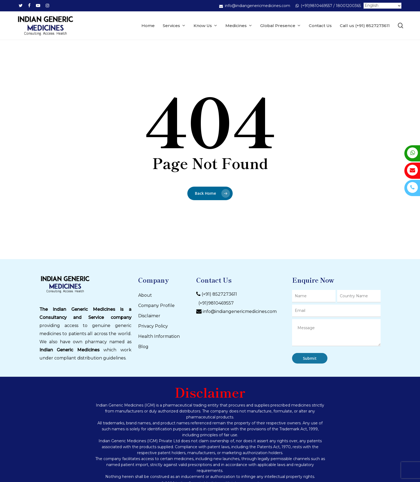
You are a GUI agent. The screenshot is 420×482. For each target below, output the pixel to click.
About (145, 295)
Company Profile (156, 305)
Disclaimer (149, 315)
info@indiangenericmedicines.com (240, 311)
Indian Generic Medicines (69, 349)
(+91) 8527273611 (219, 294)
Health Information (159, 336)
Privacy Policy (153, 326)
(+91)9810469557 (215, 303)
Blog (143, 346)
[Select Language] (382, 6)
